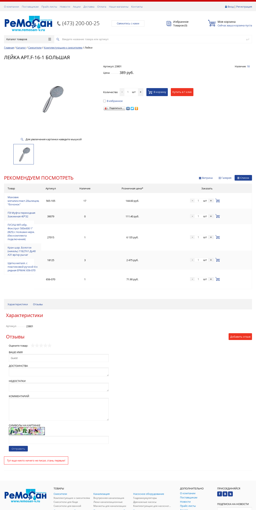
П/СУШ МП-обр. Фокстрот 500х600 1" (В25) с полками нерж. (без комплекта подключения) (63, 217)
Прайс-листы (49, 6)
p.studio (247, 506)
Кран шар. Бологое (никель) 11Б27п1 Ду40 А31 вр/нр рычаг (44, 226)
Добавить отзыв (240, 288)
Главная (9, 47)
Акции (77, 6)
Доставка (88, 6)
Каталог (21, 47)
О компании (11, 6)
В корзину (157, 92)
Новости (65, 6)
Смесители (35, 47)
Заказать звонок (15, 464)
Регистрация (244, 6)
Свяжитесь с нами (128, 23)
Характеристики (18, 256)
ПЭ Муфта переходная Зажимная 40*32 (32, 207)
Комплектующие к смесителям (63, 47)
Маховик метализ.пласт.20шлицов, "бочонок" (36, 198)
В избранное (113, 101)
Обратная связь (16, 479)
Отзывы (38, 256)
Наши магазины (118, 6)
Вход (231, 6)
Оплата (101, 6)
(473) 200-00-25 (81, 23)
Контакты (137, 6)
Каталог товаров (28, 39)
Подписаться (235, 471)
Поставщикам (30, 6)
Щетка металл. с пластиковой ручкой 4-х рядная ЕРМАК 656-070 (47, 236)
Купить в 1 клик (182, 92)
